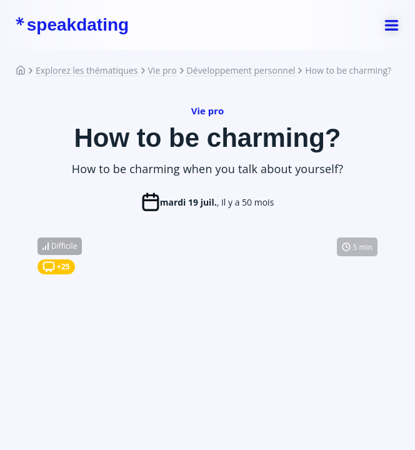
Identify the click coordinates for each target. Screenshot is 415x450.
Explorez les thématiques (87, 71)
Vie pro (162, 71)
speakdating (72, 25)
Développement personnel (241, 71)
